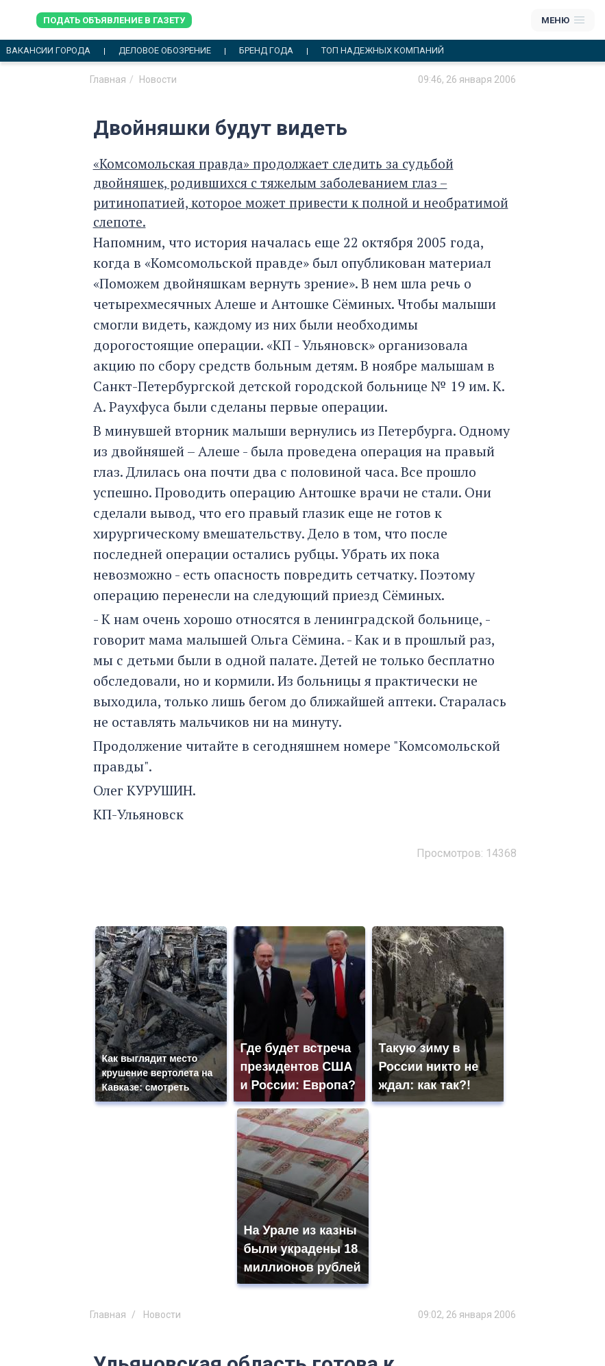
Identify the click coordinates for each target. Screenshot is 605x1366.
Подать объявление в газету (114, 20)
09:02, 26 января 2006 (467, 1314)
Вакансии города (48, 50)
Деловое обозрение (165, 50)
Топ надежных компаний (382, 50)
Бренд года (266, 50)
